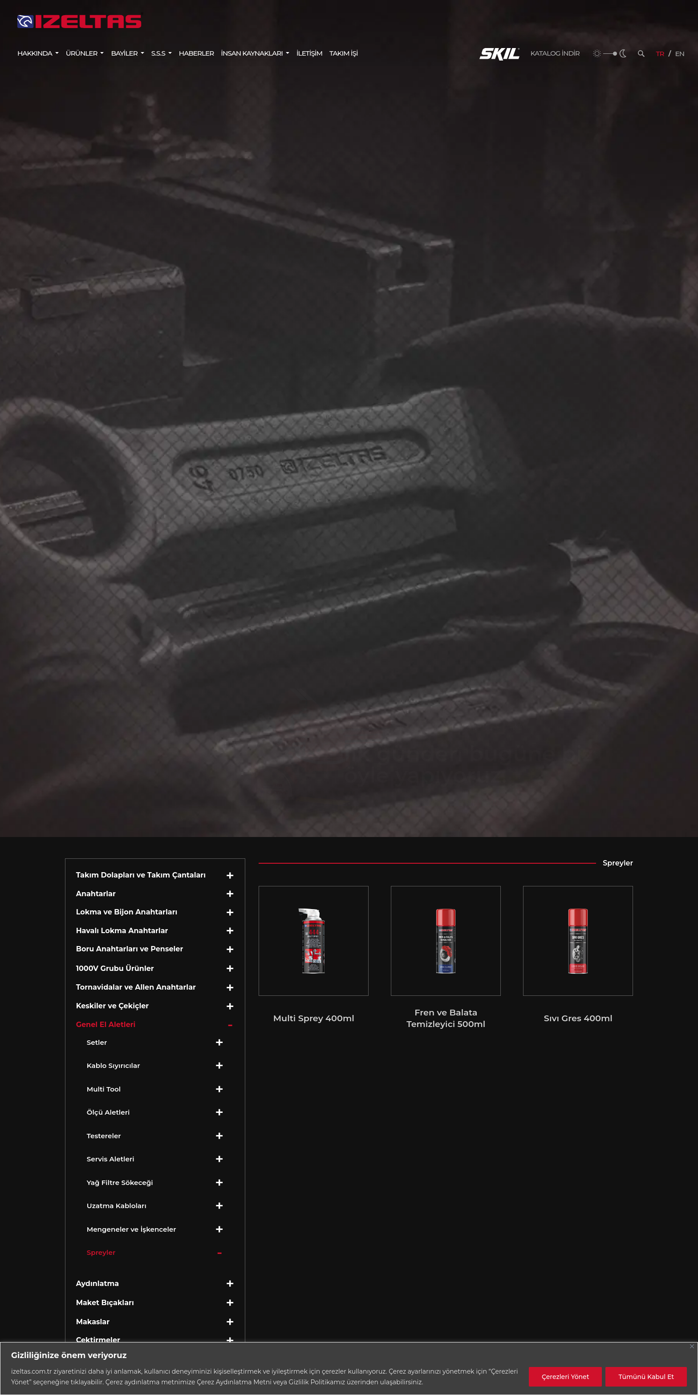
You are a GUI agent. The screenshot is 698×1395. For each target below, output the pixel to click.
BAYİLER (124, 53)
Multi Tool (104, 1089)
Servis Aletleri (110, 1159)
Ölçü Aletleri (108, 1112)
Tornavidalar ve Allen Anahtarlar (136, 987)
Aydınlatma (97, 1283)
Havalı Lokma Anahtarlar (122, 930)
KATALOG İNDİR (555, 53)
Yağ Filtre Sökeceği (120, 1182)
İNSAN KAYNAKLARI (252, 53)
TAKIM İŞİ (343, 53)
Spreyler (101, 1252)
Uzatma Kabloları (116, 1205)
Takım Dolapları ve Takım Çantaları (141, 875)
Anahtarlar (96, 894)
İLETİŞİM (309, 53)
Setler (97, 1042)
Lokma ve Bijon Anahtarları (127, 912)
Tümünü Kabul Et (646, 1377)
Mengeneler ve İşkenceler (131, 1229)
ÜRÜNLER (82, 53)
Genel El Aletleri (106, 1024)
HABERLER (196, 53)
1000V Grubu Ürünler (115, 968)
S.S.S (158, 53)
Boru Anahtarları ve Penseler (129, 949)
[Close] (692, 1346)
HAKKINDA (35, 53)
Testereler (104, 1136)
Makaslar (93, 1322)
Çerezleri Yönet (565, 1377)
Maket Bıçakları (105, 1302)
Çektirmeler (98, 1340)
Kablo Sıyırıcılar (113, 1065)
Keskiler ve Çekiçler (112, 1006)
